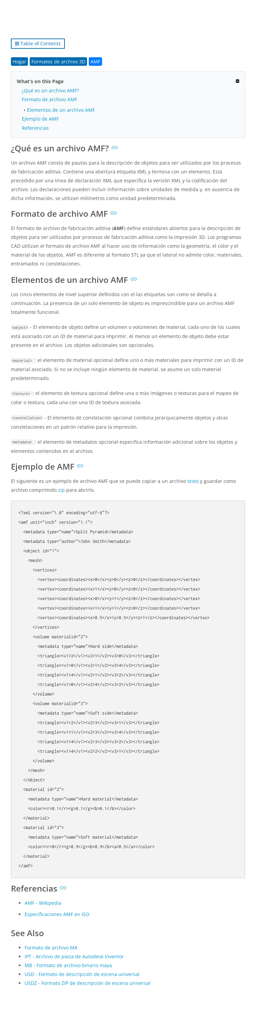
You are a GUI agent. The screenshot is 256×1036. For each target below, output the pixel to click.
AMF (95, 61)
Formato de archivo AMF (49, 99)
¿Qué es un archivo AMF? (50, 90)
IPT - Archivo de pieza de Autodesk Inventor (74, 956)
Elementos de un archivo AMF (61, 110)
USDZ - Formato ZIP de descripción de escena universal (88, 983)
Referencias (35, 128)
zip (61, 490)
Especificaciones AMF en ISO (57, 914)
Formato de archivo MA (51, 947)
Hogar (19, 61)
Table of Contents (38, 43)
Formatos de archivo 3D (58, 61)
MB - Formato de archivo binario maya (68, 965)
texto (193, 481)
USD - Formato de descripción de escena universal (82, 974)
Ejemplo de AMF (40, 119)
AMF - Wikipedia (43, 903)
